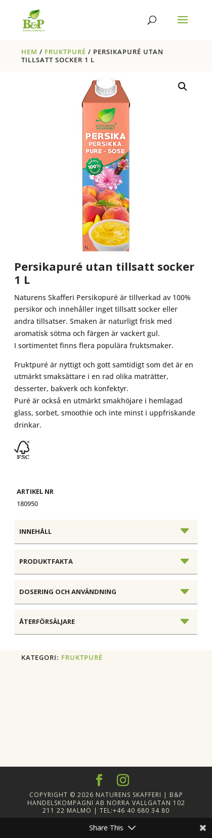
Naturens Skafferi (128, 794)
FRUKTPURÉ (65, 51)
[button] (183, 86)
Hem (29, 51)
